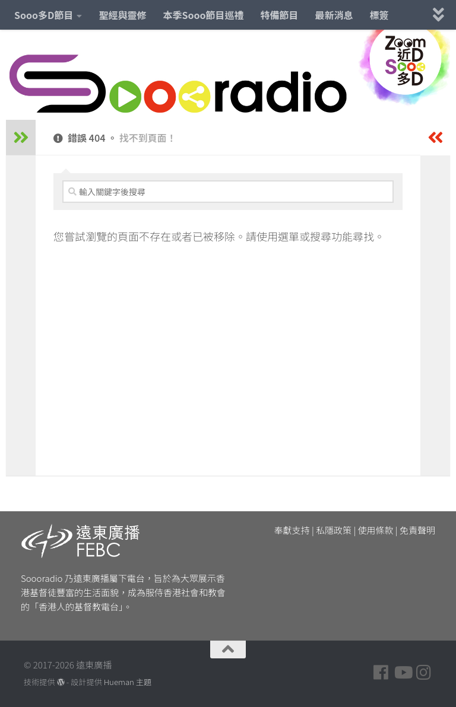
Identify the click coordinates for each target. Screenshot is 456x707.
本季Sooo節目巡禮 (203, 15)
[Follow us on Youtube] (402, 672)
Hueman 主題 (127, 681)
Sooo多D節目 (43, 15)
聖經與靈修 (122, 15)
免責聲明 (417, 530)
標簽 (379, 15)
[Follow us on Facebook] (381, 672)
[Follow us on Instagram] (424, 672)
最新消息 (334, 15)
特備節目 (280, 15)
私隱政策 (334, 530)
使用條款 (376, 530)
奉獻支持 (292, 530)
